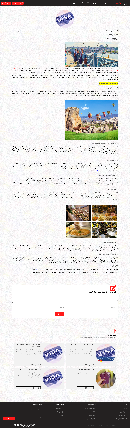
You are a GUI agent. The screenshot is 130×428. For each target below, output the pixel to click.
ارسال (59, 314)
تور (93, 412)
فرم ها (81, 3)
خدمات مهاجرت (97, 3)
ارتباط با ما (73, 3)
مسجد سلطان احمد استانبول (86, 369)
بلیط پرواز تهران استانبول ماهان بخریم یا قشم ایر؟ (81, 345)
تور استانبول (91, 419)
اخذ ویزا (124, 408)
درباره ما (60, 412)
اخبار (88, 3)
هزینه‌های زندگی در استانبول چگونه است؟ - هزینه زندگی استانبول (29, 345)
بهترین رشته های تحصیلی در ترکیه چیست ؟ (29, 369)
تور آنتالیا (92, 415)
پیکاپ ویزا (123, 412)
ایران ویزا (118, 3)
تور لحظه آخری (90, 408)
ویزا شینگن (123, 415)
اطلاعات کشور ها (121, 419)
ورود (61, 415)
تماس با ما (59, 408)
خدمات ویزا (109, 3)
